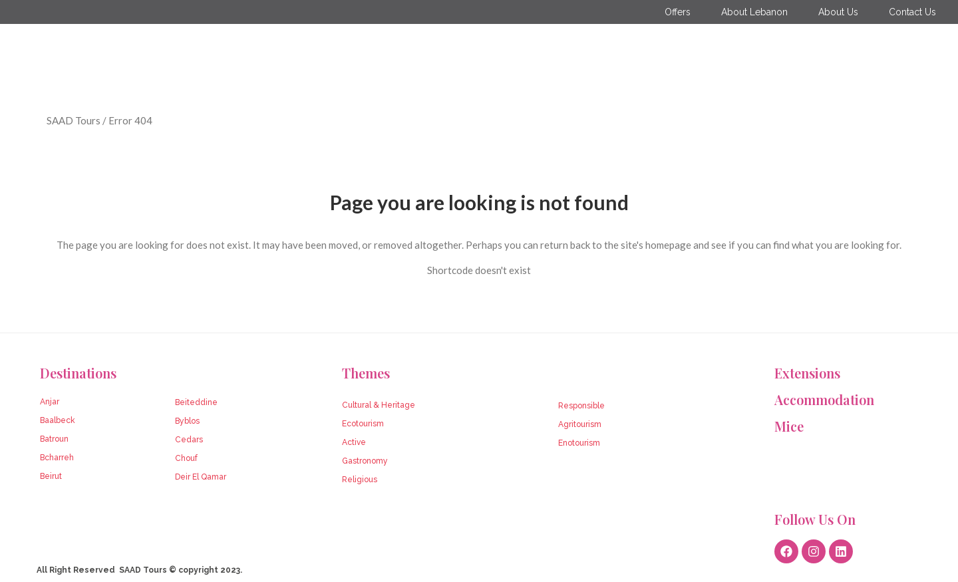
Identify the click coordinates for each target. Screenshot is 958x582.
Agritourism (579, 424)
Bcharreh (57, 457)
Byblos (187, 421)
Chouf (186, 458)
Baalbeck (57, 420)
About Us (838, 12)
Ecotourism (363, 423)
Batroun (54, 439)
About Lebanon (754, 12)
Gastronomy (365, 461)
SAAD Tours (73, 120)
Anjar (49, 401)
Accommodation (824, 399)
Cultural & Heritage (378, 405)
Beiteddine (196, 402)
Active (354, 442)
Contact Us (912, 12)
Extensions (807, 373)
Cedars (189, 439)
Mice (789, 426)
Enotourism (579, 443)
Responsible (581, 405)
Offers (678, 12)
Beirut (51, 476)
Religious (359, 479)
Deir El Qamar (200, 477)
